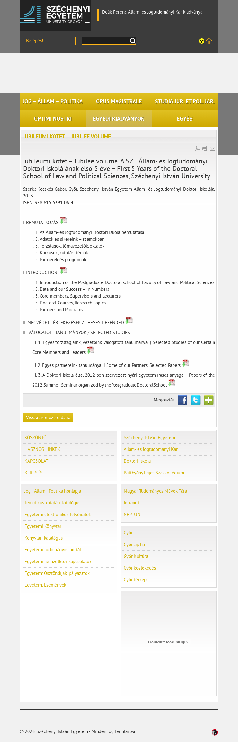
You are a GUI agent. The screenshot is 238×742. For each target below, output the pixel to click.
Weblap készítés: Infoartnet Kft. (215, 732)
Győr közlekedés (140, 568)
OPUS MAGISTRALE (119, 101)
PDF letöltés (197, 148)
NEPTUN (132, 514)
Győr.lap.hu (134, 544)
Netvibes (209, 400)
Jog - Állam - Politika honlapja (52, 491)
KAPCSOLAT (36, 461)
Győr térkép (135, 580)
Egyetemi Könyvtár (42, 526)
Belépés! (34, 41)
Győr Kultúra (136, 556)
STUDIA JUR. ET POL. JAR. (185, 101)
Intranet (131, 503)
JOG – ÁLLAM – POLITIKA (53, 101)
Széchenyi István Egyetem (55, 14)
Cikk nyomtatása (204, 148)
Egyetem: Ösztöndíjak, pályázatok (57, 573)
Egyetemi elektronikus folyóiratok (57, 514)
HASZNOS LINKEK (42, 449)
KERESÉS (33, 473)
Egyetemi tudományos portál (52, 550)
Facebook (182, 400)
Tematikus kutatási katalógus (52, 503)
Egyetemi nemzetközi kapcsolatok (57, 561)
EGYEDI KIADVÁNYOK (118, 119)
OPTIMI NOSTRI (53, 119)
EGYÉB (185, 119)
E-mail (212, 148)
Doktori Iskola (137, 461)
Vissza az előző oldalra (48, 417)
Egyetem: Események (45, 585)
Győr (128, 533)
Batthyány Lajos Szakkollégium (154, 473)
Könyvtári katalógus (43, 538)
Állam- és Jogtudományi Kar (151, 449)
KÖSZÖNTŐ (35, 437)
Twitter (196, 400)
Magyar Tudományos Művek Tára (155, 491)
